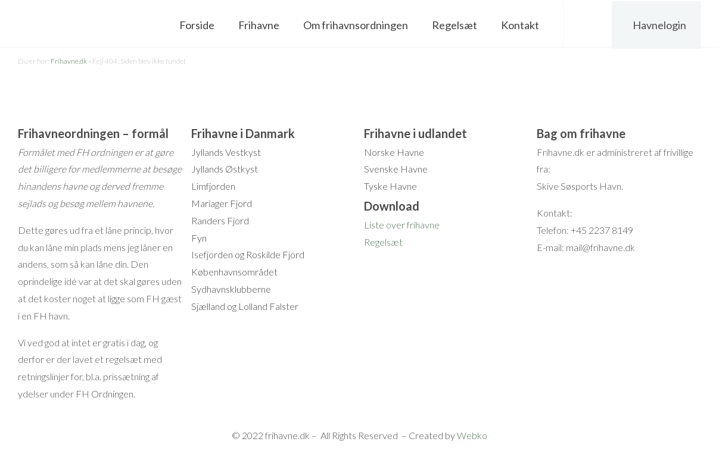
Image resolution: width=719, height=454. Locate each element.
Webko (472, 435)
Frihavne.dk (69, 61)
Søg (588, 24)
